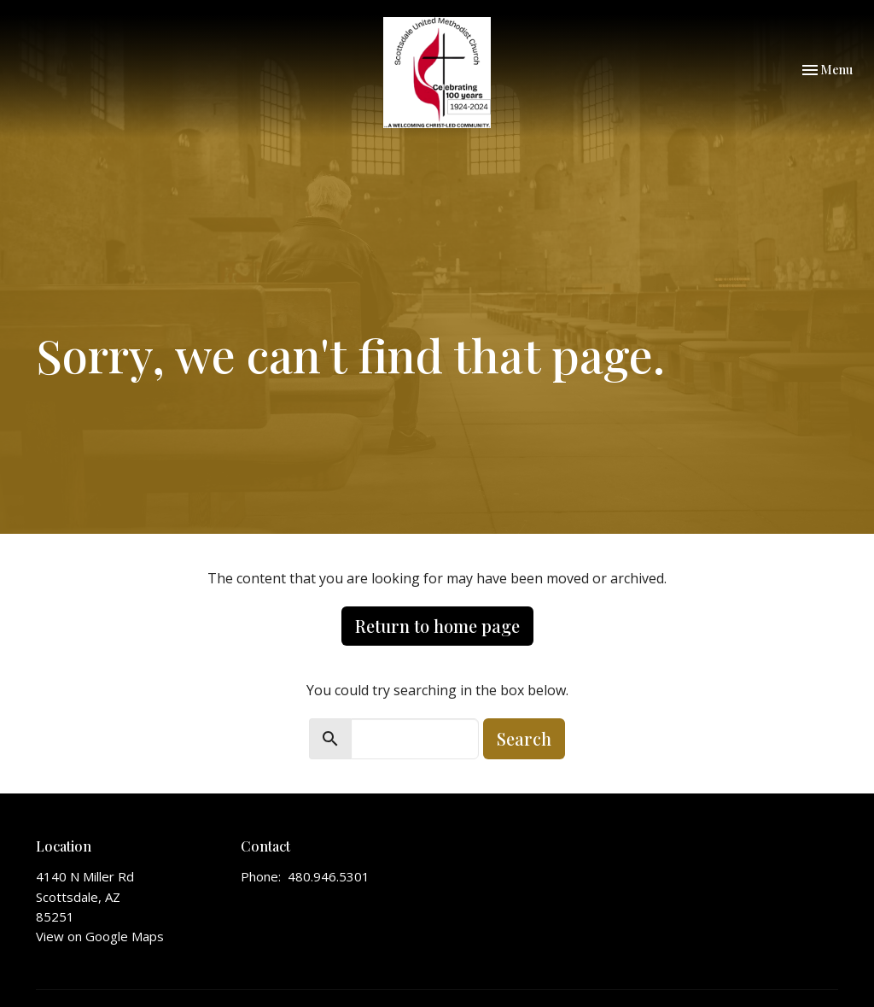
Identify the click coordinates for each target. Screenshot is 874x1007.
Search (524, 738)
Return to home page (437, 625)
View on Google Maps (100, 936)
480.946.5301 (329, 876)
